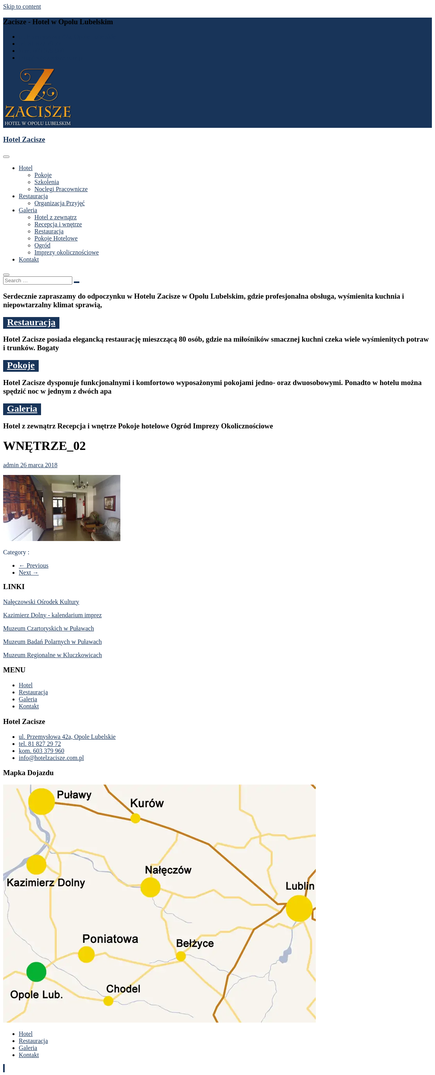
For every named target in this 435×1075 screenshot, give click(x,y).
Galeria (28, 210)
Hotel (26, 168)
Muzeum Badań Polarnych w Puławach (52, 641)
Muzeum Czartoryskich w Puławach (48, 628)
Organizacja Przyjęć (59, 203)
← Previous (33, 565)
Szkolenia (46, 182)
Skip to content (22, 6)
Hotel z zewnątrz (55, 217)
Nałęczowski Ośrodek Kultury (41, 601)
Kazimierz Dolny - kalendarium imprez (52, 615)
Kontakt (29, 259)
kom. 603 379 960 (41, 50)
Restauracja (33, 196)
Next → (29, 572)
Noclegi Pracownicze (61, 189)
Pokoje (43, 175)
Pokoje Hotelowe (56, 238)
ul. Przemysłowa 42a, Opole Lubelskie (67, 36)
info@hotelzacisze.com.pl (51, 57)
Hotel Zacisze (24, 139)
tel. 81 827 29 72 (40, 43)
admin (11, 465)
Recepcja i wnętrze (58, 224)
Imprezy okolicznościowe (66, 252)
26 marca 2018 (38, 465)
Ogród (42, 245)
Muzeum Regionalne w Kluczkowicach (52, 655)
